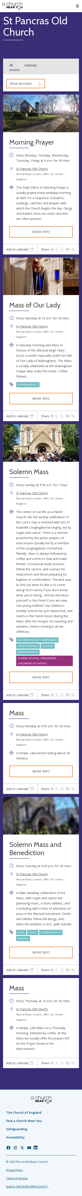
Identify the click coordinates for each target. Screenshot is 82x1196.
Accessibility (15, 1137)
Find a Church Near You (24, 1121)
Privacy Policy (14, 1170)
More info (41, 232)
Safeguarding (16, 1129)
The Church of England (23, 1112)
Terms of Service (17, 1178)
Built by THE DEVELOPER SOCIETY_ (27, 1186)
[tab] (20, 249)
